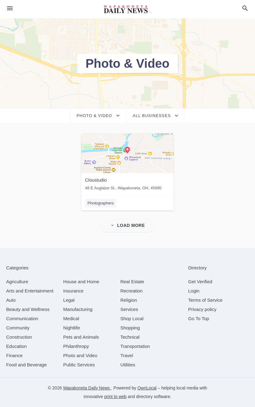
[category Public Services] (79, 364)
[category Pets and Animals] (81, 337)
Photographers (100, 203)
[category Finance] (14, 355)
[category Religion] (128, 300)
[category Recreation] (131, 290)
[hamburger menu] (10, 8)
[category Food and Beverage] (26, 364)
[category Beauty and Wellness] (28, 309)
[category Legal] (69, 300)
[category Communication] (22, 318)
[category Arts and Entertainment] (29, 290)
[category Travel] (126, 355)
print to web (115, 396)
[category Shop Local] (132, 318)
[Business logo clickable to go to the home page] (127, 9)
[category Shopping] (130, 327)
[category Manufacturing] (77, 309)
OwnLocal (146, 387)
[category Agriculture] (17, 281)
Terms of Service (205, 300)
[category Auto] (11, 300)
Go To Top (198, 318)
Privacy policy (202, 309)
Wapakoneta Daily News (87, 387)
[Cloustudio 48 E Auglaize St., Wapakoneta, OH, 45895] (127, 163)
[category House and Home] (81, 281)
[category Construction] (19, 337)
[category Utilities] (127, 364)
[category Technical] (130, 337)
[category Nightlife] (71, 327)
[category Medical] (71, 318)
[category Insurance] (73, 290)
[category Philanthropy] (76, 346)
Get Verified (200, 281)
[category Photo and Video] (80, 355)
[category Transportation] (135, 346)
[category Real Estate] (132, 281)
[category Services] (129, 309)
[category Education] (16, 346)
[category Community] (18, 327)
